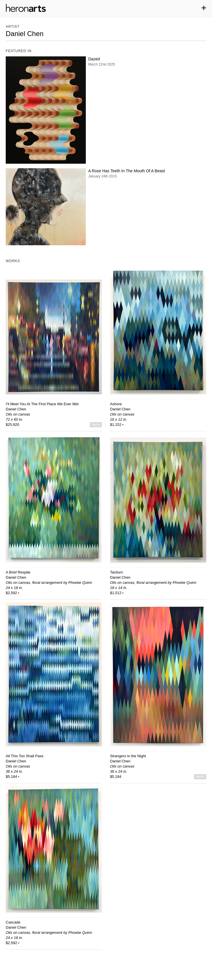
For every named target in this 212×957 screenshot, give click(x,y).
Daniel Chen (16, 409)
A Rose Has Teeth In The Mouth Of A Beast (126, 171)
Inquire (96, 424)
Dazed (94, 59)
